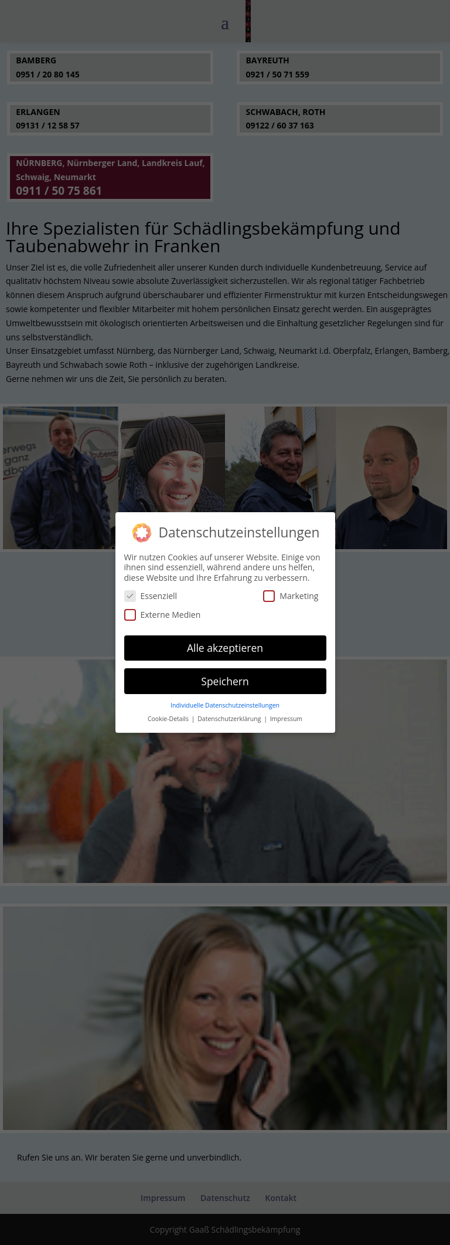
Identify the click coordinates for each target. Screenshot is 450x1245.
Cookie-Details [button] (169, 716)
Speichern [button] (224, 678)
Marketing (290, 592)
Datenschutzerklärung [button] (229, 716)
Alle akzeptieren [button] (225, 645)
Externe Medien (162, 611)
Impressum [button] (286, 716)
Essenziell (151, 592)
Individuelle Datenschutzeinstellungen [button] (225, 702)
